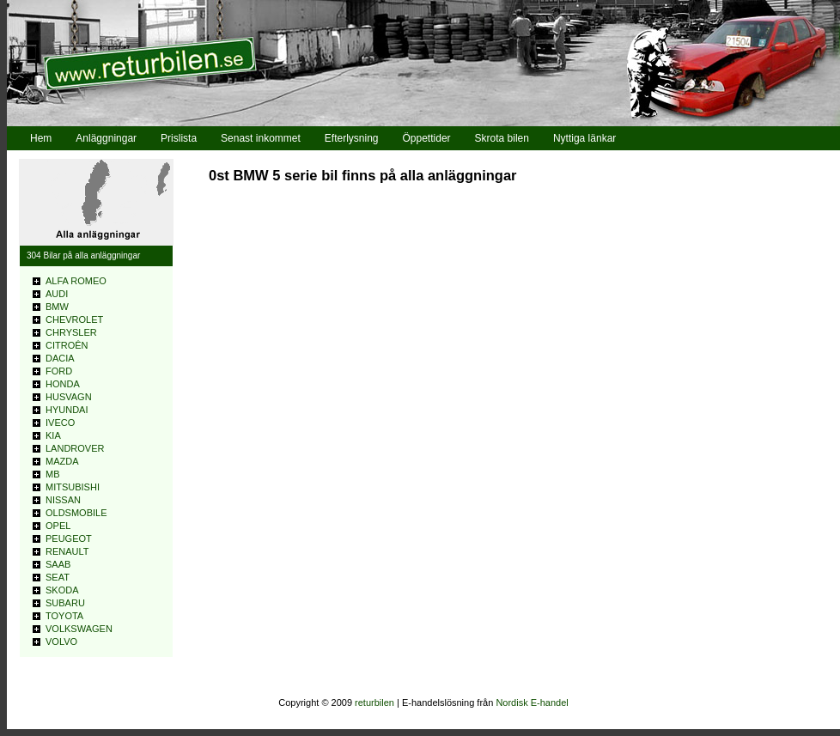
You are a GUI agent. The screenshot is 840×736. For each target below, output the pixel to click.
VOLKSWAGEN (79, 628)
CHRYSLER (71, 332)
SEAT (58, 577)
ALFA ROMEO (76, 281)
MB (53, 474)
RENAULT (67, 551)
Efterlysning (352, 138)
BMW (57, 306)
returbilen (374, 702)
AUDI (57, 294)
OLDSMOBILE (76, 513)
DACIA (60, 358)
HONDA (63, 384)
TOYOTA (64, 616)
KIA (53, 435)
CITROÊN (67, 345)
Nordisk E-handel (532, 702)
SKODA (62, 590)
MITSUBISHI (73, 487)
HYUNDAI (67, 409)
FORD (59, 371)
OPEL (58, 525)
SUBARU (65, 603)
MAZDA (62, 461)
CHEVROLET (74, 319)
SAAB (58, 564)
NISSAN (63, 500)
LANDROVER (75, 448)
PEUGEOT (69, 538)
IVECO (60, 422)
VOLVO (61, 641)
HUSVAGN (69, 397)
